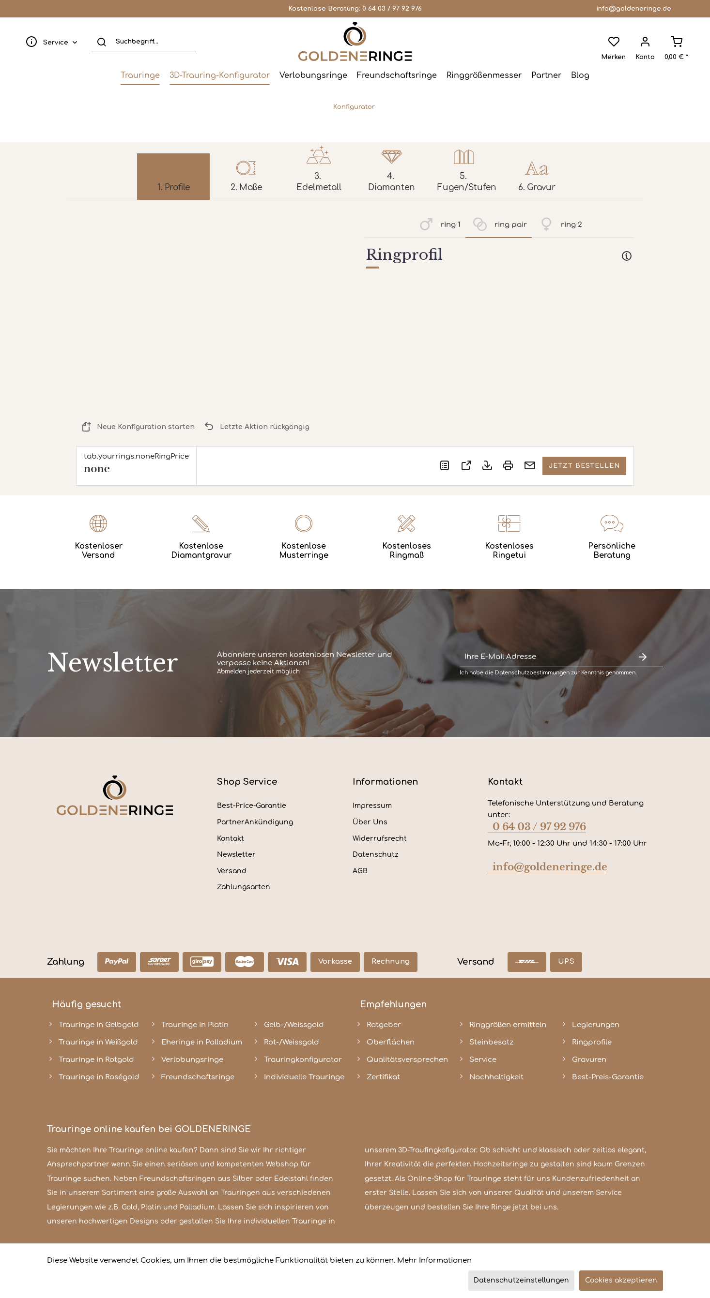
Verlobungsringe (192, 1060)
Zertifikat (383, 1077)
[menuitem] (49, 41)
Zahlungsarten (243, 887)
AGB (360, 871)
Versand (232, 871)
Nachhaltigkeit (496, 1077)
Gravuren (589, 1060)
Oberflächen (391, 1042)
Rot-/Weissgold (291, 1042)
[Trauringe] (140, 75)
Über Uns (370, 822)
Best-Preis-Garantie (608, 1077)
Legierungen (595, 1025)
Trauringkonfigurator (303, 1060)
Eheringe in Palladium (201, 1042)
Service (482, 1060)
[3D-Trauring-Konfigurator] (220, 75)
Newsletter (236, 854)
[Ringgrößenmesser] (484, 75)
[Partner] (546, 75)
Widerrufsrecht (380, 838)
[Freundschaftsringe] (397, 75)
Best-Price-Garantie (251, 805)
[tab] (499, 257)
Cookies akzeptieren (621, 1280)
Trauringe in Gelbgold (99, 1025)
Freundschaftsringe (197, 1077)
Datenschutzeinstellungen (521, 1280)
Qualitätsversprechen (407, 1060)
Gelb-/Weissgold (294, 1025)
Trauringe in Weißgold (98, 1042)
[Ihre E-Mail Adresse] (541, 657)
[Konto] (645, 41)
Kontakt (230, 838)
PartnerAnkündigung (255, 822)
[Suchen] (101, 41)
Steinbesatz (491, 1042)
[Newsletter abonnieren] (642, 657)
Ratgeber (384, 1025)
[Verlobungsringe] (313, 75)
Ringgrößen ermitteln (507, 1025)
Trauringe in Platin (195, 1025)
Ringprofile (592, 1042)
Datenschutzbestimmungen (532, 673)
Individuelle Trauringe (304, 1077)
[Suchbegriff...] (144, 41)
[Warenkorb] (676, 41)
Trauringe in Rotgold (96, 1060)
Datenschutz (376, 854)
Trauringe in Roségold (99, 1077)
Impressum (372, 805)
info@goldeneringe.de (633, 8)
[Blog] (580, 75)
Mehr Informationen (434, 1260)
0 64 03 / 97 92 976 (392, 8)
